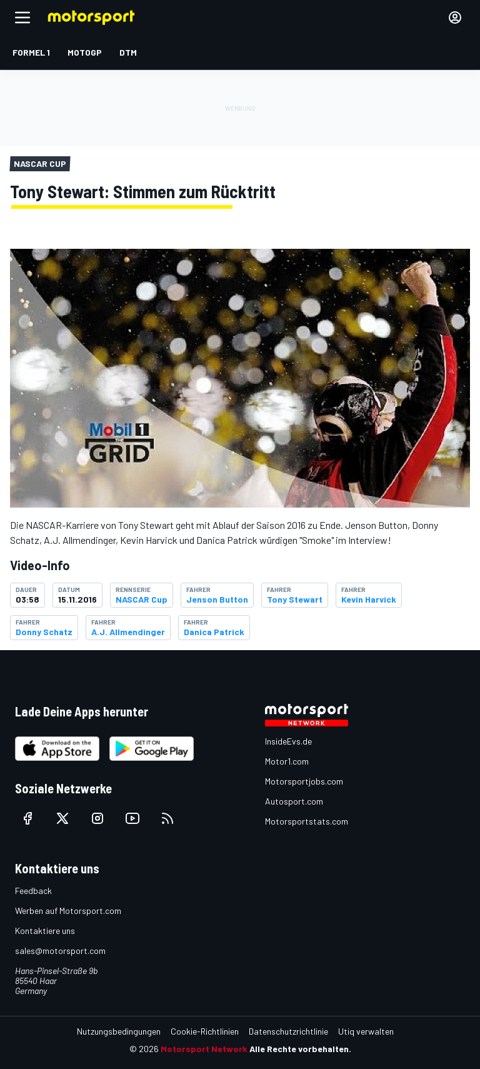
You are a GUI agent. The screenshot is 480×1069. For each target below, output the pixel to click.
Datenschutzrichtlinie (288, 1031)
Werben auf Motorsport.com (68, 910)
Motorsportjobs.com (304, 781)
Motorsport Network (204, 1048)
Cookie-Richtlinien (205, 1031)
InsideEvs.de (288, 741)
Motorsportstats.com (306, 821)
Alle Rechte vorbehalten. (300, 1048)
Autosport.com (294, 801)
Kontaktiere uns (45, 930)
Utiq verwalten (366, 1031)
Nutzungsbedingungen (119, 1031)
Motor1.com (287, 761)
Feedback (33, 890)
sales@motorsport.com (60, 950)
